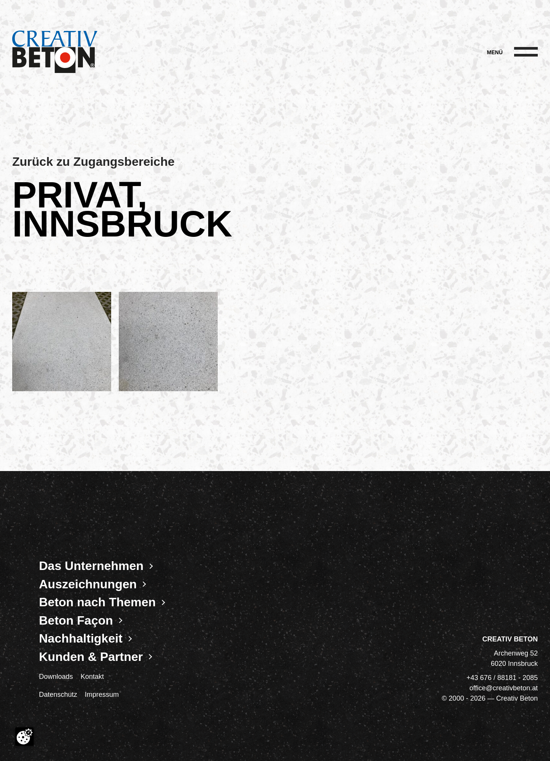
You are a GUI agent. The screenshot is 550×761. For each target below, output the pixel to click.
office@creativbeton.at (503, 688)
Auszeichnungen (88, 584)
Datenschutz (58, 694)
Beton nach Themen (97, 602)
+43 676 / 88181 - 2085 (502, 678)
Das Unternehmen (91, 566)
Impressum (102, 694)
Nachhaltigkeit (81, 638)
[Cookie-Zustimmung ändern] (24, 736)
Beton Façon (76, 620)
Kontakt (92, 676)
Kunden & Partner (91, 657)
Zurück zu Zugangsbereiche (93, 161)
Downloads (56, 676)
